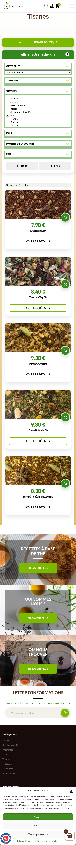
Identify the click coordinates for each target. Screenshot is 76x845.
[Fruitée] (7, 125)
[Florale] (7, 119)
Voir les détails (38, 241)
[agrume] (7, 102)
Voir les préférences (38, 834)
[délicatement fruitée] (7, 112)
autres (5, 740)
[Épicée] (7, 115)
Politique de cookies (25, 841)
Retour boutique (38, 42)
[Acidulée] (7, 98)
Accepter (38, 817)
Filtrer (22, 166)
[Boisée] (7, 108)
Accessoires (8, 773)
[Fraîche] (7, 122)
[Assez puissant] (7, 105)
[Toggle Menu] (72, 5)
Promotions (8, 749)
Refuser (38, 825)
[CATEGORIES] (38, 72)
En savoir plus (38, 568)
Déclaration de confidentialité (46, 841)
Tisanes (6, 759)
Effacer (55, 166)
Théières (7, 764)
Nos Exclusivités (10, 745)
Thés (4, 754)
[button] (71, 790)
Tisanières (7, 768)
